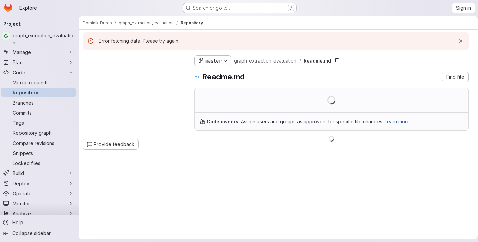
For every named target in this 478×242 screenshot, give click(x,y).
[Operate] (40, 193)
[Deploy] (40, 183)
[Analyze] (40, 213)
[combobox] (135, 73)
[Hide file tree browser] (90, 59)
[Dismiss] (458, 41)
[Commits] (40, 112)
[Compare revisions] (40, 143)
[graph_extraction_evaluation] (40, 39)
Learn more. (400, 121)
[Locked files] (40, 163)
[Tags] (40, 122)
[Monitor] (40, 203)
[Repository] (40, 92)
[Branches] (40, 102)
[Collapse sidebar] (40, 233)
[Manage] (40, 52)
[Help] (40, 222)
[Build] (40, 173)
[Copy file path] (339, 60)
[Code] (40, 72)
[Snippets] (40, 153)
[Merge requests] (40, 82)
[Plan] (40, 62)
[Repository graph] (40, 132)
